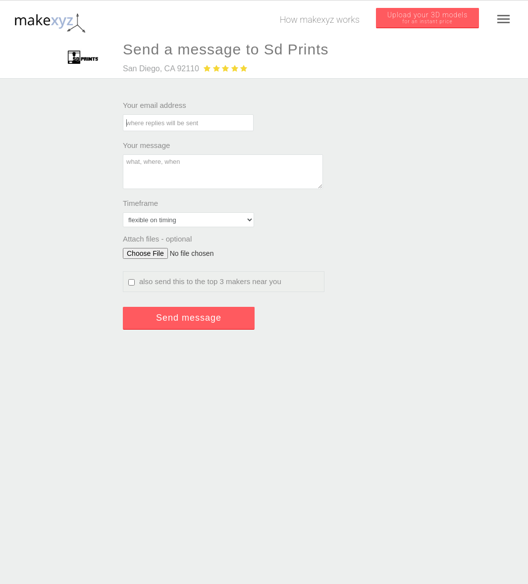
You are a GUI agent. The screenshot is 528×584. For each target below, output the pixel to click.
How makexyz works (320, 19)
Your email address (154, 105)
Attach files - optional (157, 239)
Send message (188, 318)
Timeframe (140, 203)
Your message (146, 145)
